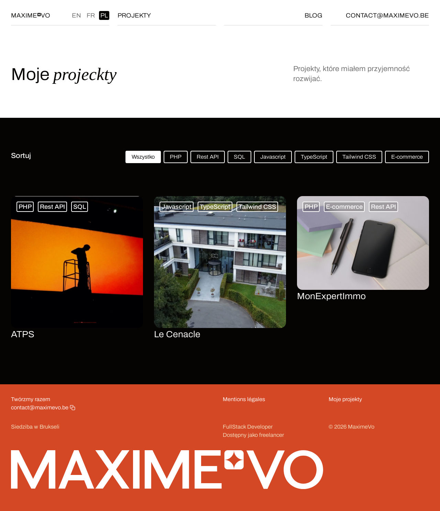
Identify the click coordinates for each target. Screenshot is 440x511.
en (76, 15)
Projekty (134, 15)
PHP (176, 157)
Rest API (208, 157)
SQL (239, 157)
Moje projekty (345, 399)
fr (91, 15)
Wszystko (143, 157)
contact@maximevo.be (387, 15)
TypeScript (314, 157)
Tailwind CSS (359, 157)
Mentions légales (244, 399)
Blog (313, 15)
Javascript (273, 157)
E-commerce (407, 157)
